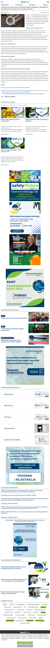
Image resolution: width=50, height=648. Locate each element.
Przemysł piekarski (22, 617)
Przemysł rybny (32, 617)
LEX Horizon (7, 417)
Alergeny (5, 604)
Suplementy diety (20, 620)
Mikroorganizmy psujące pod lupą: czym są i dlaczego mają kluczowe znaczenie (13, 567)
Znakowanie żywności (25, 623)
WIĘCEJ (45, 5)
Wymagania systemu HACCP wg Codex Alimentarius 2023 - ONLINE (18, 495)
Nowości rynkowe (8, 612)
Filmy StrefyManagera (33, 607)
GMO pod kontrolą (9, 428)
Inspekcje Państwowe (9, 609)
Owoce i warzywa (27, 612)
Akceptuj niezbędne (24, 646)
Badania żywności (21, 604)
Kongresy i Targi (20, 609)
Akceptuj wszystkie (24, 642)
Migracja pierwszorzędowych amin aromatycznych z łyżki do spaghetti (11, 341)
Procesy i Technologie (20, 615)
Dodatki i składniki (22, 105)
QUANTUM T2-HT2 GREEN (12, 440)
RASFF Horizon (8, 405)
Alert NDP (12, 604)
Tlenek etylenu (30, 620)
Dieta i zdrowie (13, 105)
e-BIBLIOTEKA (5, 5)
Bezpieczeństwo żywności (33, 604)
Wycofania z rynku (40, 620)
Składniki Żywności (45, 12)
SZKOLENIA (32, 5)
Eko (25, 607)
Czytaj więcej (4, 134)
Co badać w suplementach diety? (9, 503)
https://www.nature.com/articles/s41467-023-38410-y (16, 87)
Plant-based (36, 612)
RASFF (40, 617)
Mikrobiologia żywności (40, 609)
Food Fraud (43, 607)
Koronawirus (29, 609)
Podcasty (43, 612)
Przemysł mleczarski (42, 615)
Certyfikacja (44, 604)
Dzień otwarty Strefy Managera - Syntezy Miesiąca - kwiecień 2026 (13, 592)
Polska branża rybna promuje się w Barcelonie (14, 318)
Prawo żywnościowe (8, 615)
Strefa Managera (10, 620)
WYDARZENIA (19, 5)
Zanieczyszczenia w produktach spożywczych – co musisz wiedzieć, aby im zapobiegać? (14, 580)
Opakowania (17, 612)
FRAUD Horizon (8, 394)
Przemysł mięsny (31, 615)
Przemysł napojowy (11, 617)
